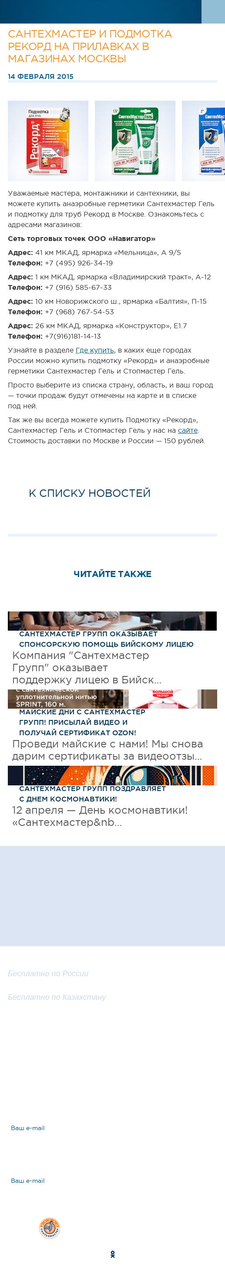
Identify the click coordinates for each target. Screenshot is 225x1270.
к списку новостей (90, 493)
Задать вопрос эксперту (80, 1055)
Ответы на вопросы (71, 1085)
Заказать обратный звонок (112, 1023)
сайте (188, 430)
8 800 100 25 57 (39, 963)
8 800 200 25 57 (40, 986)
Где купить (95, 350)
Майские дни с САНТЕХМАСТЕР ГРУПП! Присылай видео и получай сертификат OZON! (82, 722)
